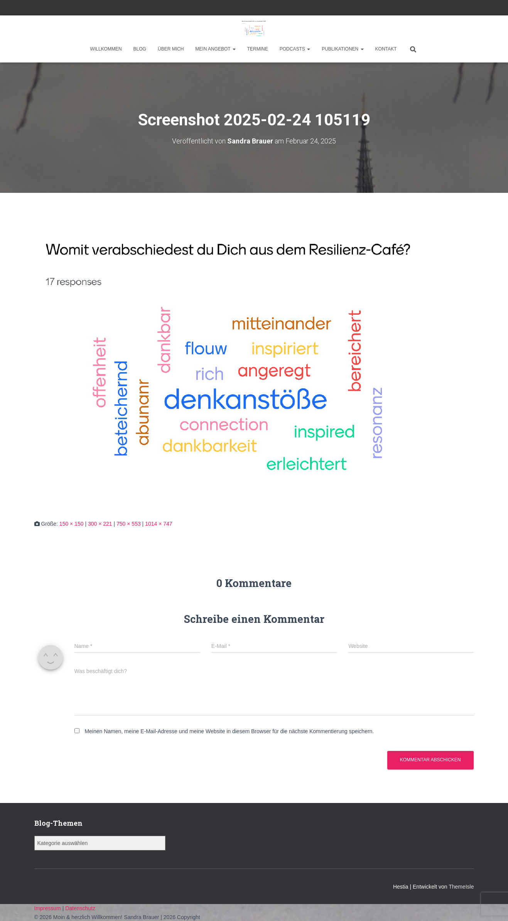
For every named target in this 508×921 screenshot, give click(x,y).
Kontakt (386, 49)
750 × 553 (128, 524)
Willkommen (106, 49)
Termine (257, 49)
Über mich (171, 49)
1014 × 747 (158, 524)
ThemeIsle (461, 887)
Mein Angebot (215, 49)
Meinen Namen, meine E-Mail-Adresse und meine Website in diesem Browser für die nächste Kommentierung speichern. (229, 731)
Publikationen (342, 49)
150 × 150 (71, 524)
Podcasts (295, 49)
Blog (139, 49)
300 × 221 (100, 524)
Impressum (48, 908)
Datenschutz (80, 908)
